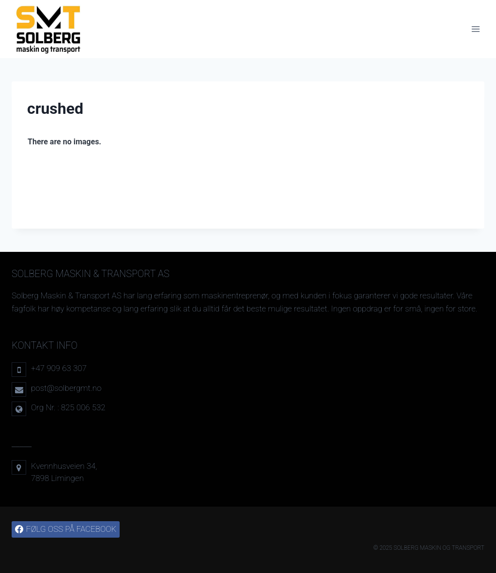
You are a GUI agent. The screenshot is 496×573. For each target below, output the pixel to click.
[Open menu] (475, 28)
